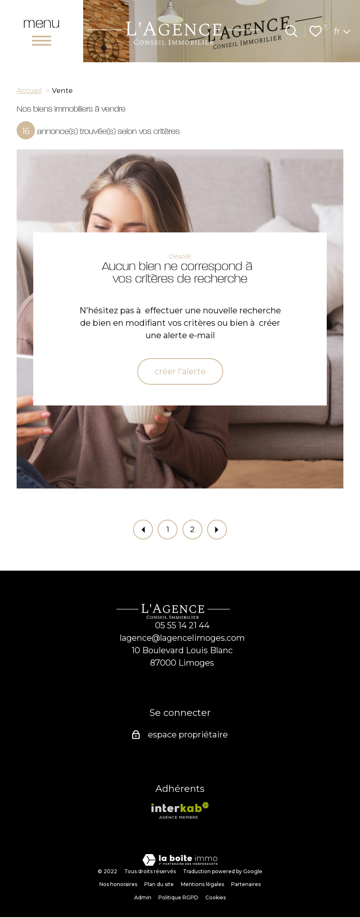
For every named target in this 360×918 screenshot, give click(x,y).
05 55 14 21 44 (182, 626)
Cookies (215, 898)
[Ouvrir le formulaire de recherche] (291, 31)
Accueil (29, 90)
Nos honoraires (118, 885)
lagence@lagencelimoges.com (182, 639)
